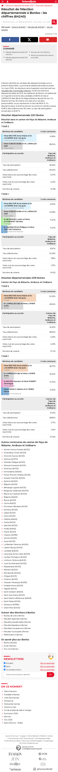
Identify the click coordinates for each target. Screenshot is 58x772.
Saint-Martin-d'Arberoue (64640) (17, 598)
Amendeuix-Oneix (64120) (15, 453)
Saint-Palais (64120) (12, 601)
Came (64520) (10, 503)
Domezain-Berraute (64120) (15, 506)
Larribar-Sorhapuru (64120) (15, 557)
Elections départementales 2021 (20, 6)
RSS (21, 738)
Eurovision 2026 (11, 713)
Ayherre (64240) (18, 27)
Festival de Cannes (12, 704)
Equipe (23, 736)
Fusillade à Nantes (12, 694)
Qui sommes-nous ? (12, 736)
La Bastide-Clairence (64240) (16, 544)
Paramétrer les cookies (12, 741)
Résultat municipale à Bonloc (16, 631)
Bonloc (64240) (10, 643)
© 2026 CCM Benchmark (29, 743)
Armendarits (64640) (13, 472)
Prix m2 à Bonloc (11, 649)
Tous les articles (13, 738)
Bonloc (33, 55)
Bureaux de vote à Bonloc (40, 52)
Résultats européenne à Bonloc (17, 628)
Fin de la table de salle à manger (17, 710)
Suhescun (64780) (11, 604)
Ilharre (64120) (10, 532)
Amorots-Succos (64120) (14, 456)
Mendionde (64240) (36, 27)
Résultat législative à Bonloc (16, 625)
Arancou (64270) (11, 459)
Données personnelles (42, 738)
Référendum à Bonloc (13, 635)
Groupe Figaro (48, 741)
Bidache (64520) (11, 497)
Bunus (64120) (10, 500)
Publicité (43, 736)
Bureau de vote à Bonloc (14, 616)
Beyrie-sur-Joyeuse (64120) (15, 494)
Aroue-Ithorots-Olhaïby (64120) (17, 475)
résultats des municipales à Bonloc (16, 91)
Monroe (7, 716)
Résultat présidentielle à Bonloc (17, 622)
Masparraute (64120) (12, 566)
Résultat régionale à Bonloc (15, 619)
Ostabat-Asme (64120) (13, 585)
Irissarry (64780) (10, 535)
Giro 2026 (8, 720)
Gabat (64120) (9, 513)
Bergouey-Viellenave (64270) (16, 491)
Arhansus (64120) (11, 468)
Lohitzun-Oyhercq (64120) (15, 560)
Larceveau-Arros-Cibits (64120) (17, 554)
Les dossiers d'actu (12, 670)
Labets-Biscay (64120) (13, 547)
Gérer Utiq (25, 741)
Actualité (8, 663)
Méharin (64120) (11, 570)
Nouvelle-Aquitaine (44, 6)
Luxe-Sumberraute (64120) (15, 563)
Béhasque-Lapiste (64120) (15, 487)
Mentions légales (36, 741)
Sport (7, 666)
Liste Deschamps (11, 698)
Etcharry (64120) (11, 510)
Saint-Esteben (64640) (13, 592)
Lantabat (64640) (11, 551)
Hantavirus (8, 701)
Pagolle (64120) (10, 589)
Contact (50, 736)
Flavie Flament (10, 691)
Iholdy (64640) (10, 529)
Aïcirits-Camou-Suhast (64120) (17, 449)
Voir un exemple (47, 663)
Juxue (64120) (9, 541)
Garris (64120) (9, 516)
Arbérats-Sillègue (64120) (14, 462)
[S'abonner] (29, 674)
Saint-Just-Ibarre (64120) (14, 595)
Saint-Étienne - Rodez (13, 723)
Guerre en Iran (10, 707)
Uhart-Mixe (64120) (12, 608)
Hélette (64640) (10, 519)
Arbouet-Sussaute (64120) (15, 465)
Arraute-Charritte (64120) (14, 478)
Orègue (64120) (10, 576)
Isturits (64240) (10, 538)
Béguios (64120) (10, 484)
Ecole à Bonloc (10, 646)
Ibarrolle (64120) (10, 525)
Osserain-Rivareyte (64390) (15, 582)
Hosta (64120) (9, 522)
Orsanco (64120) (11, 579)
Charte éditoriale (32, 736)
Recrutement (29, 738)
